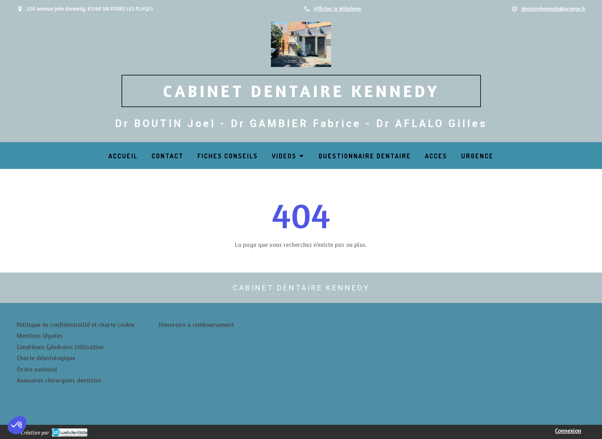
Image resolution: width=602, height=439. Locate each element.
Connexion (568, 431)
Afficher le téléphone (337, 9)
